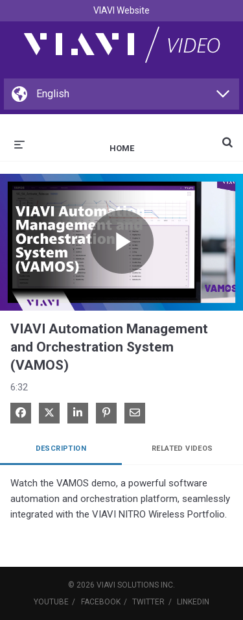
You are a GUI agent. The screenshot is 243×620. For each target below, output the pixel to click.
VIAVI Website (121, 10)
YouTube (51, 601)
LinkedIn (193, 601)
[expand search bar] (227, 137)
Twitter (148, 601)
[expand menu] (19, 143)
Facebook (101, 601)
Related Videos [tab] (182, 448)
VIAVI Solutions (128, 585)
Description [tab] (61, 448)
